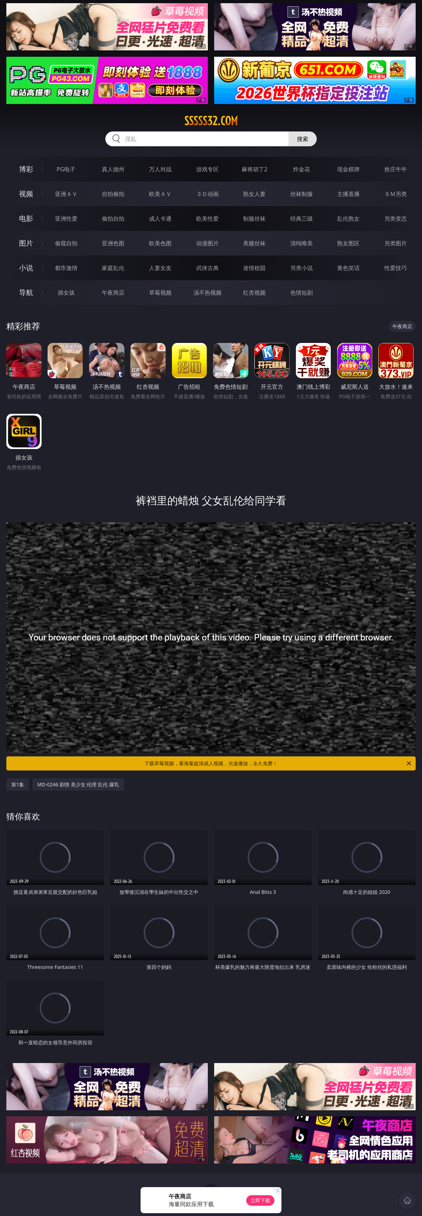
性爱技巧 (395, 268)
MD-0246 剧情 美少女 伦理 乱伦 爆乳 (78, 784)
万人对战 (160, 169)
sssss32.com (211, 121)
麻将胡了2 (254, 169)
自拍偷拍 (113, 194)
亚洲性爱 (66, 218)
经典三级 (301, 218)
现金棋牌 (348, 169)
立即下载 (260, 1200)
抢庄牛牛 (395, 169)
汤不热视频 (207, 292)
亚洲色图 (113, 243)
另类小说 (301, 268)
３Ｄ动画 (207, 194)
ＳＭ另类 (395, 194)
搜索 (302, 139)
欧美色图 (160, 243)
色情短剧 (301, 292)
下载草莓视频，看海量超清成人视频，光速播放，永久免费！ (278, 763)
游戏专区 (207, 169)
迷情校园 (254, 268)
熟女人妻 (254, 194)
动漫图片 (207, 243)
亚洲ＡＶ (66, 194)
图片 (26, 243)
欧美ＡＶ (160, 194)
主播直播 (348, 194)
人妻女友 (160, 268)
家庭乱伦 (113, 268)
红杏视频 (254, 292)
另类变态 (395, 218)
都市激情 (66, 268)
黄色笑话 (348, 268)
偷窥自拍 (66, 243)
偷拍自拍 (113, 218)
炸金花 (301, 169)
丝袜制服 (301, 194)
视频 (26, 193)
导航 (26, 292)
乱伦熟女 (348, 218)
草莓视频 (160, 292)
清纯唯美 (301, 243)
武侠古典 (207, 268)
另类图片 (395, 243)
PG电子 (66, 169)
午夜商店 (113, 292)
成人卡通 (160, 218)
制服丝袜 (254, 218)
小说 (26, 267)
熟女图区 (348, 243)
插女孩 (66, 292)
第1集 (17, 784)
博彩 (26, 169)
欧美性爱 (207, 218)
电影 (26, 218)
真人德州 (113, 169)
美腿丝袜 (254, 243)
